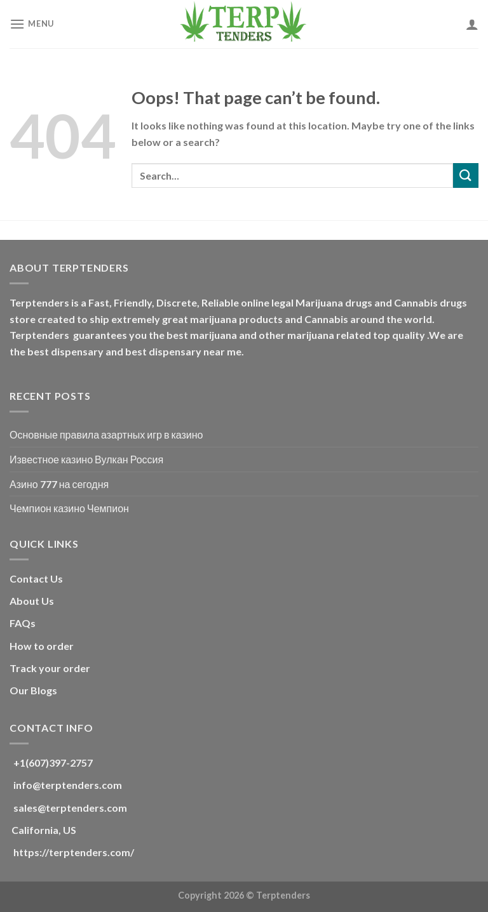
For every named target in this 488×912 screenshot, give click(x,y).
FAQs (23, 623)
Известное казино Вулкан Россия (86, 459)
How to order (42, 646)
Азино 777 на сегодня (59, 484)
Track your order (50, 668)
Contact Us (36, 578)
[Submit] (465, 175)
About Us (32, 601)
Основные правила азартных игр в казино (106, 434)
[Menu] (32, 23)
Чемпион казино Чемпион (69, 508)
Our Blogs (33, 690)
